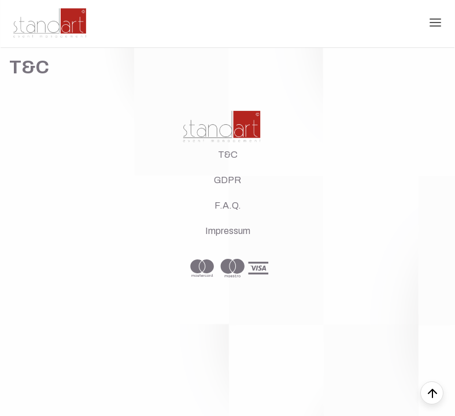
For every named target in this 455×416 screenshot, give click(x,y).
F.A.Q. (227, 205)
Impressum (227, 231)
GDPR (227, 180)
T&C (228, 154)
